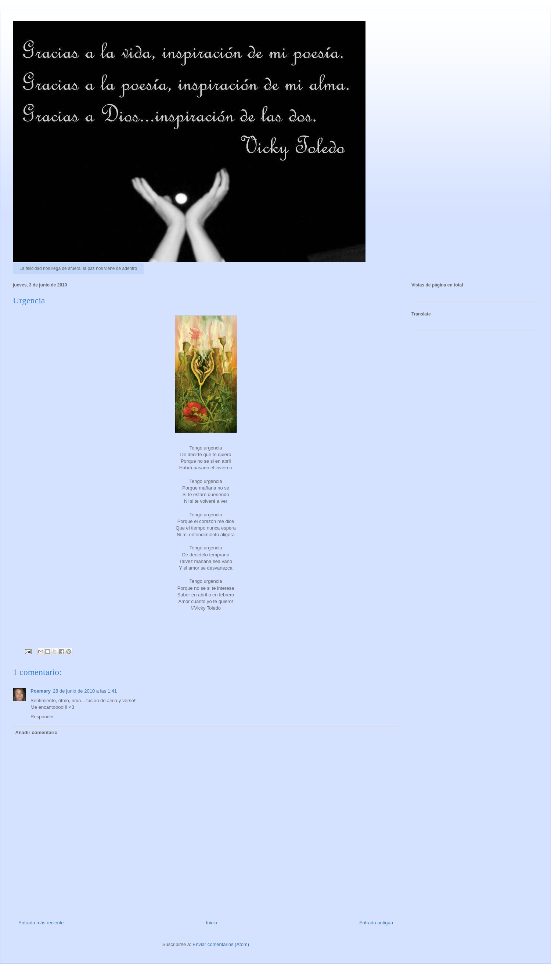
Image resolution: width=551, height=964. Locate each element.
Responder (42, 716)
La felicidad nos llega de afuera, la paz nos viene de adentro (78, 268)
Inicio (211, 922)
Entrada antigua (376, 922)
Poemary (40, 691)
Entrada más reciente (41, 922)
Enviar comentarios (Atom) (220, 944)
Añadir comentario (36, 732)
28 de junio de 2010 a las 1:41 (85, 691)
